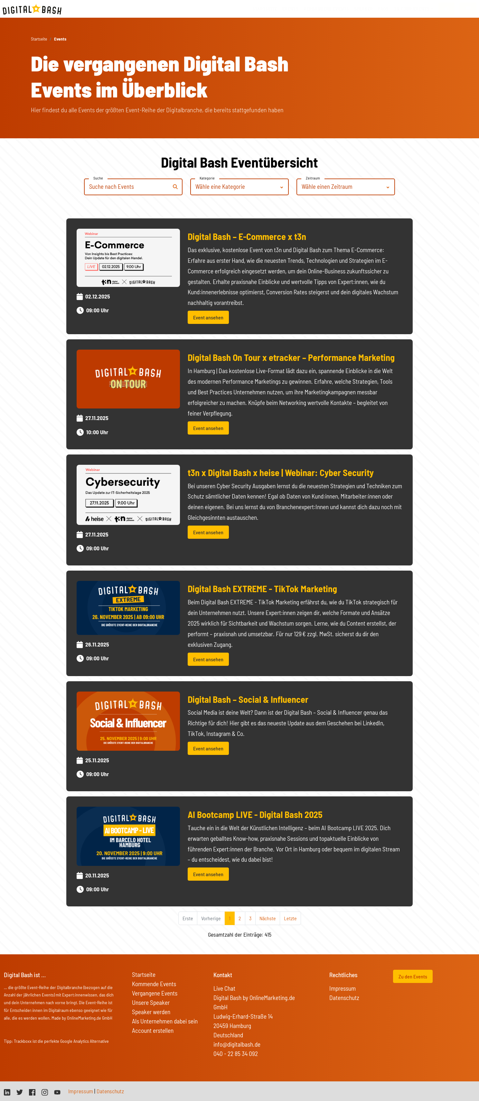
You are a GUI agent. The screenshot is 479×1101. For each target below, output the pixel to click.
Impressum (342, 988)
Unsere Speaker (151, 1002)
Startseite (264, 9)
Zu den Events (413, 976)
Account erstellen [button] (153, 1030)
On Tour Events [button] (411, 9)
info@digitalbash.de (236, 1044)
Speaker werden (151, 1011)
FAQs (383, 9)
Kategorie (207, 178)
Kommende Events (154, 983)
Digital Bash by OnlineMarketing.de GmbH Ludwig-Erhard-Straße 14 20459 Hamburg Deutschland (254, 1016)
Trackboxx (23, 1041)
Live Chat (224, 988)
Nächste (267, 918)
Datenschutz (344, 997)
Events (290, 9)
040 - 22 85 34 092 (235, 1053)
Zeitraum (313, 178)
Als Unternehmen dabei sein (165, 1021)
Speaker (363, 9)
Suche (98, 178)
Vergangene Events (154, 993)
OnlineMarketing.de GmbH (89, 1018)
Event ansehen (208, 317)
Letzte (290, 918)
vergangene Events (326, 9)
